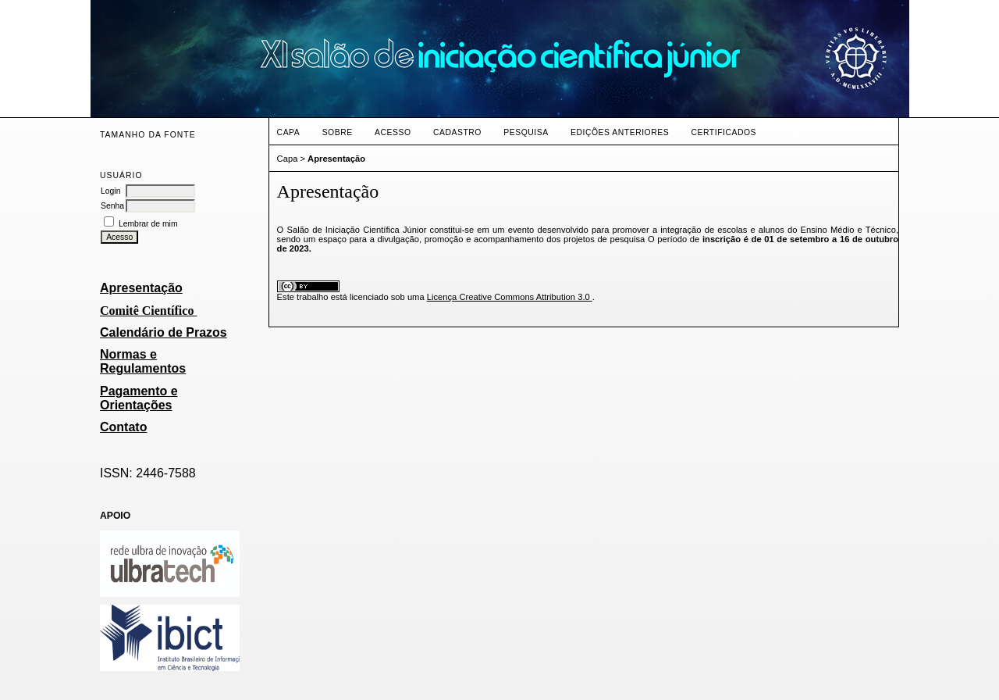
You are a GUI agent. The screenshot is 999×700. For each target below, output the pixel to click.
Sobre (337, 132)
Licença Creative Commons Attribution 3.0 (509, 297)
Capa (288, 132)
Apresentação (141, 288)
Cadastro (457, 132)
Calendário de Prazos (163, 332)
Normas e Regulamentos (143, 361)
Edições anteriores (620, 132)
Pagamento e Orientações (139, 398)
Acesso (393, 132)
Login (110, 191)
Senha (112, 206)
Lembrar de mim (148, 224)
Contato (123, 427)
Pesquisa (525, 132)
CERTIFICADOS (723, 132)
